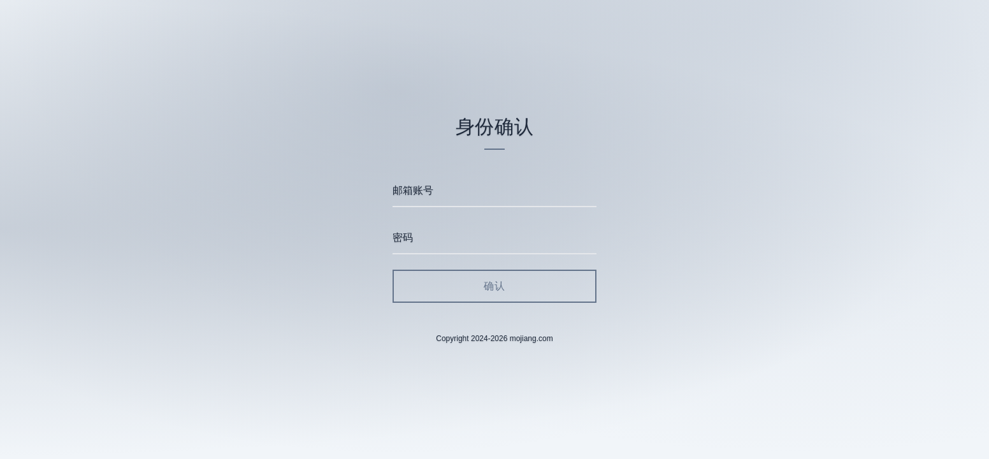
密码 (403, 237)
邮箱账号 (413, 190)
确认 (494, 285)
